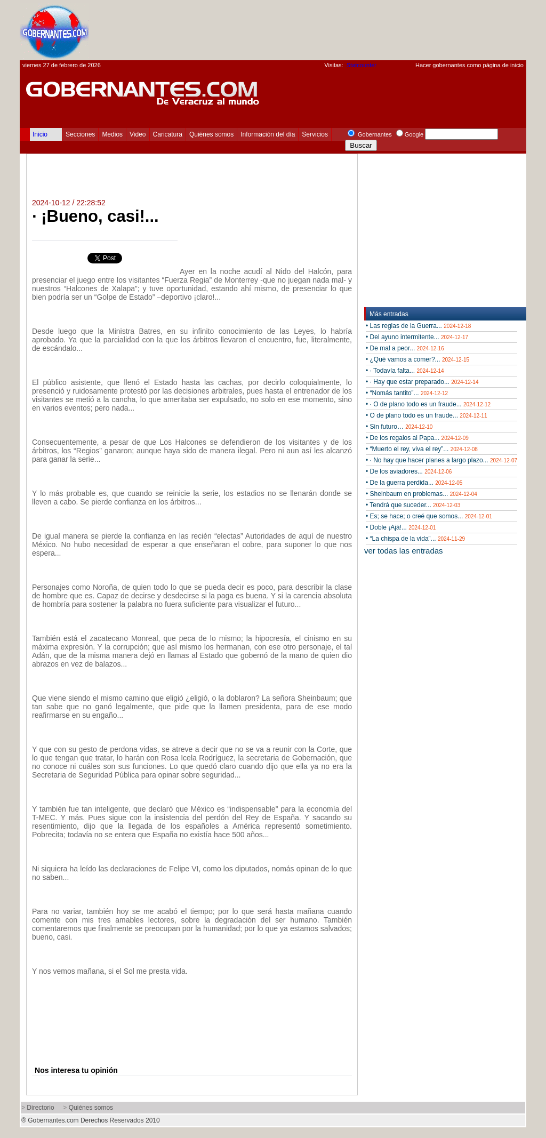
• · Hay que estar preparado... (422, 382)
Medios (112, 134)
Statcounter (361, 65)
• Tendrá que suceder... (413, 505)
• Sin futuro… (399, 426)
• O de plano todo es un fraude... (426, 415)
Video (138, 134)
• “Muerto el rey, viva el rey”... (422, 449)
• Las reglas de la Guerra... (418, 326)
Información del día (267, 134)
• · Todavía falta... (405, 370)
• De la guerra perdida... (414, 482)
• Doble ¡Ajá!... (401, 527)
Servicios (315, 134)
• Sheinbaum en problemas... (421, 494)
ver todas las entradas (403, 550)
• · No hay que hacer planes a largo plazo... (441, 460)
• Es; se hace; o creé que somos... (429, 516)
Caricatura (167, 134)
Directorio (40, 1107)
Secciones (80, 134)
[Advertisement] (332, 30)
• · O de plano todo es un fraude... (428, 404)
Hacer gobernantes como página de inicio (469, 65)
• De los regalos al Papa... (417, 438)
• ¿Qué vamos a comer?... (417, 359)
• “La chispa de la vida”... (415, 538)
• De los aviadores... (409, 471)
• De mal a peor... (405, 348)
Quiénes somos (211, 134)
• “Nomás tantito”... (407, 393)
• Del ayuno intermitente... (417, 337)
